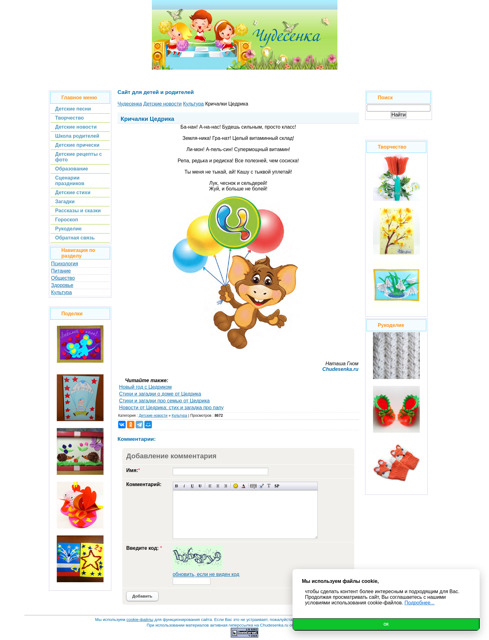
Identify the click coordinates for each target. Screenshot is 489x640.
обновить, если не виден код (206, 574)
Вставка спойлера (276, 486)
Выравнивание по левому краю (210, 486)
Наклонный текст (184, 486)
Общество (63, 278)
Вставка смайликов (235, 486)
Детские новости (153, 415)
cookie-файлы (139, 619)
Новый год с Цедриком (145, 387)
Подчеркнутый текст (192, 486)
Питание (61, 270)
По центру (217, 486)
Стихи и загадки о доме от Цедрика (160, 393)
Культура (61, 292)
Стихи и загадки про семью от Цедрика (164, 400)
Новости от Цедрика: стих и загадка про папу (171, 407)
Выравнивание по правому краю (225, 486)
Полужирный (176, 486)
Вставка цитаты (261, 486)
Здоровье (62, 285)
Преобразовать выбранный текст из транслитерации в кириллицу (269, 486)
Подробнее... (419, 602)
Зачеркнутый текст (200, 486)
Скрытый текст (253, 486)
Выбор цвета (243, 486)
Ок (386, 624)
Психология (64, 263)
